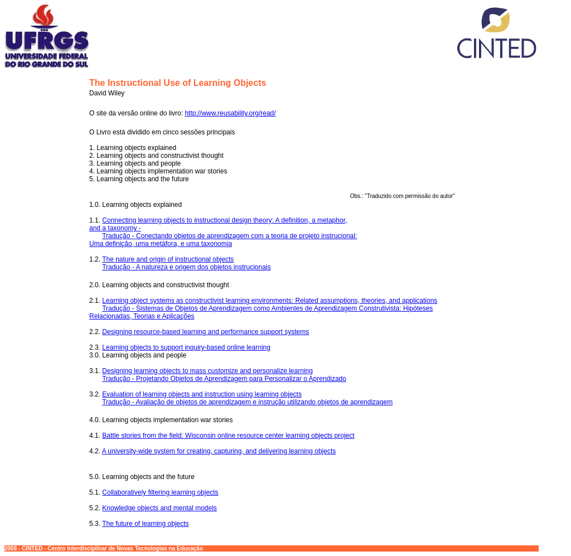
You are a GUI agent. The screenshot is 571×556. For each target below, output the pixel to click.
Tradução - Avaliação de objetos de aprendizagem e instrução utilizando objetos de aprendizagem (247, 402)
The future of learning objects (145, 524)
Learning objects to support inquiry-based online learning (186, 347)
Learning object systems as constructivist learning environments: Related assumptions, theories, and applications (269, 300)
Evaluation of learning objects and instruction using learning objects (202, 394)
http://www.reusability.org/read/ (230, 113)
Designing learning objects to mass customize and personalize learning (207, 371)
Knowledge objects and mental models (159, 508)
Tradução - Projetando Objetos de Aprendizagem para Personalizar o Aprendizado (224, 379)
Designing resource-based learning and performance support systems (205, 332)
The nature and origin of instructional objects (168, 259)
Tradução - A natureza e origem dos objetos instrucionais (186, 267)
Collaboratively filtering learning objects (160, 492)
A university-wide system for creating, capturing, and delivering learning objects (219, 451)
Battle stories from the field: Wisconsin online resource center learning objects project (228, 435)
